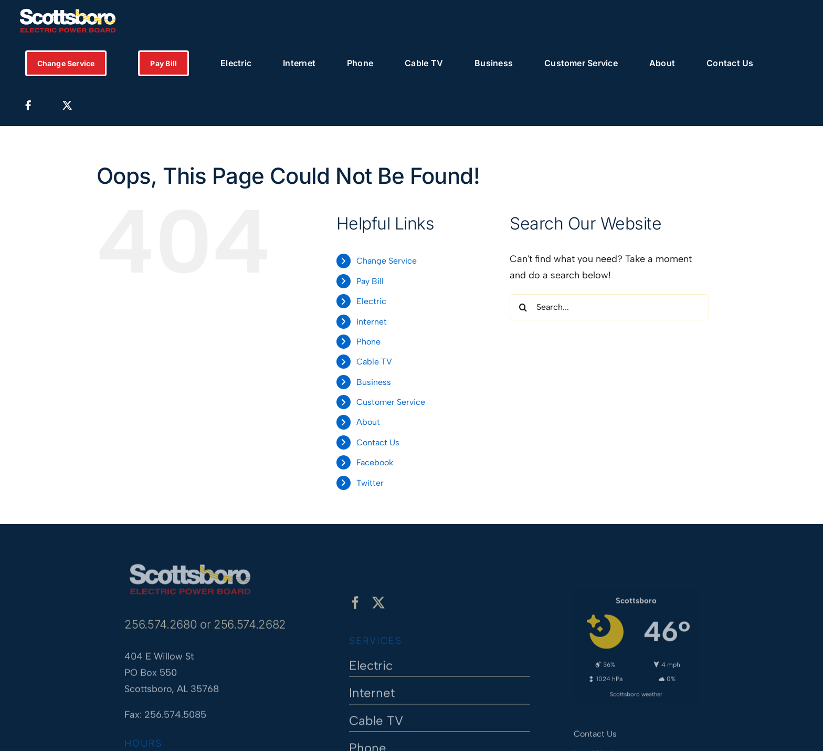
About (368, 422)
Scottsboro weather (636, 690)
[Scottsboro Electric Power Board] (190, 563)
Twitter (370, 483)
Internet (371, 322)
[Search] (523, 307)
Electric (371, 301)
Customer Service (390, 402)
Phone (368, 342)
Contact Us (377, 442)
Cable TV (374, 362)
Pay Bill (370, 281)
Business (373, 382)
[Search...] (609, 307)
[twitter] (378, 607)
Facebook (374, 462)
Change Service (386, 261)
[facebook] (355, 607)
